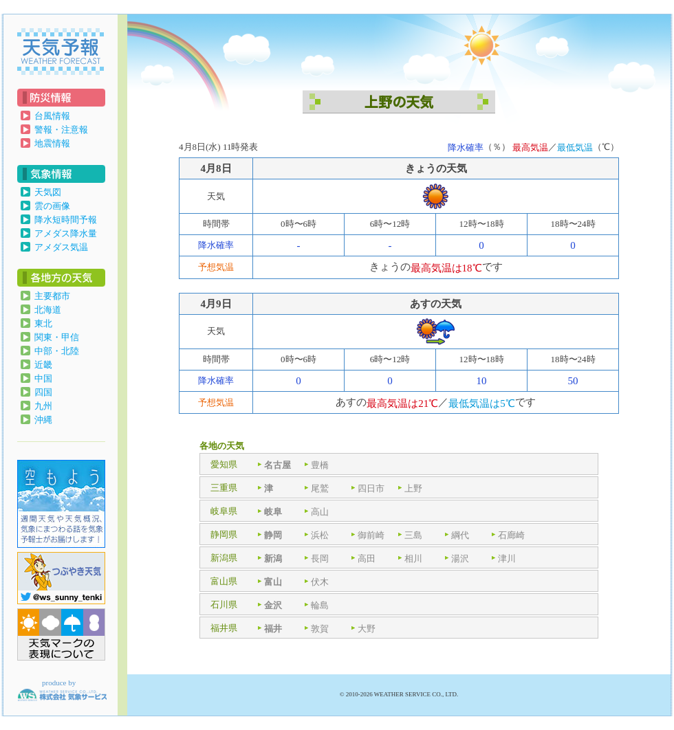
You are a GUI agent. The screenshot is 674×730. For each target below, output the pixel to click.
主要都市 (52, 296)
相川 (413, 558)
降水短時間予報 (65, 219)
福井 (273, 628)
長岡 (320, 558)
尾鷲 (320, 488)
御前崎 (371, 535)
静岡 (273, 535)
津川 (507, 558)
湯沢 (460, 558)
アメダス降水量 (65, 233)
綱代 (460, 535)
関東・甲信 (56, 337)
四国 (43, 392)
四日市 (371, 488)
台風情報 (52, 116)
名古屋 (277, 465)
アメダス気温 (61, 247)
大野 (367, 628)
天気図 (47, 192)
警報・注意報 (61, 129)
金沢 (273, 605)
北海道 (47, 310)
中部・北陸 (56, 351)
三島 (413, 535)
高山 (320, 512)
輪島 (320, 605)
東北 (43, 323)
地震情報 (52, 143)
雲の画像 (52, 206)
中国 (43, 378)
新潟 (273, 558)
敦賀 (320, 628)
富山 (273, 582)
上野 (413, 488)
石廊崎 (511, 535)
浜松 (320, 535)
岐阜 (273, 512)
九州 (43, 406)
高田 (367, 558)
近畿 (43, 365)
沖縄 (43, 419)
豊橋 (320, 465)
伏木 (320, 582)
